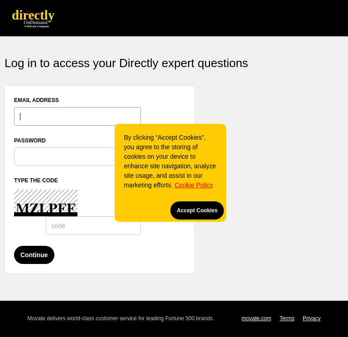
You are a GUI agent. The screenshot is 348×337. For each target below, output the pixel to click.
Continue (34, 255)
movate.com (256, 318)
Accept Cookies (197, 210)
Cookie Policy (193, 185)
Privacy (311, 318)
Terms (287, 318)
